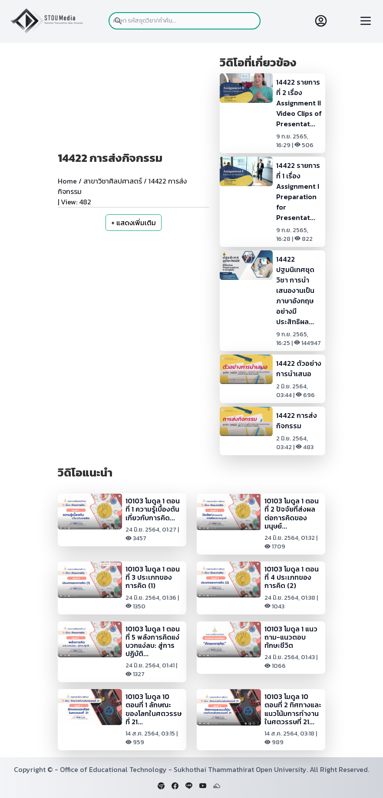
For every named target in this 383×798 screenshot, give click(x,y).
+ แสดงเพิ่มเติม (133, 222)
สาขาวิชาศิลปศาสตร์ (112, 181)
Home (67, 181)
